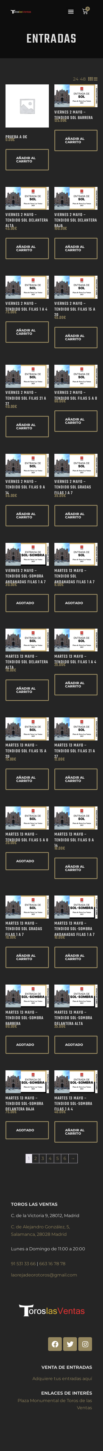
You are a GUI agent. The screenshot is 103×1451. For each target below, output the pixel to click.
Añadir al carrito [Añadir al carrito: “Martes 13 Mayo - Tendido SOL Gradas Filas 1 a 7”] (25, 957)
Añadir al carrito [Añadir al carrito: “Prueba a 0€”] (25, 159)
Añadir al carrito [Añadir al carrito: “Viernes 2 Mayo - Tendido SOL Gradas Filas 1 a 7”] (74, 515)
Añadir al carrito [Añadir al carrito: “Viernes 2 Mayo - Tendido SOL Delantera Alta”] (25, 248)
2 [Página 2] (35, 1158)
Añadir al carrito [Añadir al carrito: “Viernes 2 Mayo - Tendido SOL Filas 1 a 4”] (25, 332)
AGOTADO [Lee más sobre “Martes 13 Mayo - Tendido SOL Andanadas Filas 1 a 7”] (74, 603)
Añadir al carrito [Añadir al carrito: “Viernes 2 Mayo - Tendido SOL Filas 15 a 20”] (74, 337)
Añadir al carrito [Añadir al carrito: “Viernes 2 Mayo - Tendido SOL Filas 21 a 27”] (25, 426)
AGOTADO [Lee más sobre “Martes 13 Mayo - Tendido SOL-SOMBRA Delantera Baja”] (25, 1130)
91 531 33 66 (24, 1263)
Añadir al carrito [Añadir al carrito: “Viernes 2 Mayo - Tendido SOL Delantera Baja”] (74, 248)
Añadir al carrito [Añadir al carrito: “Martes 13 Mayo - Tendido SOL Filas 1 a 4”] (74, 684)
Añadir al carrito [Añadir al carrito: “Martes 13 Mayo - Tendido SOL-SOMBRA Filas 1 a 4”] (74, 1131)
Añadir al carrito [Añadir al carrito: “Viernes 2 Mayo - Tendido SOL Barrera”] (74, 140)
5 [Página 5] (57, 1158)
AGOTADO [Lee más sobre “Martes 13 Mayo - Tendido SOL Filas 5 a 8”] (25, 861)
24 (76, 79)
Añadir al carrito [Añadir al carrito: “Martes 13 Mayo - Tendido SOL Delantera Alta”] (25, 690)
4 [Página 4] (50, 1158)
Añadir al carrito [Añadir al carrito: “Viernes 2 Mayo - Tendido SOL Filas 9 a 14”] (25, 515)
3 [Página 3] (42, 1158)
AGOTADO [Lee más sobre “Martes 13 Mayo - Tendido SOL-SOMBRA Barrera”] (25, 1045)
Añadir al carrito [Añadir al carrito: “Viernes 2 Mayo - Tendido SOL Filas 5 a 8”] (74, 421)
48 (83, 79)
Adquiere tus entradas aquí (62, 1378)
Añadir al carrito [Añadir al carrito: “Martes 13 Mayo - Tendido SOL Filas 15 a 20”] (25, 779)
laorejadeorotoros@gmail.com (44, 1275)
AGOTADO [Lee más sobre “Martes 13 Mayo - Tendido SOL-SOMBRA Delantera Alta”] (74, 1045)
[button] (70, 11)
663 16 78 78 (52, 1263)
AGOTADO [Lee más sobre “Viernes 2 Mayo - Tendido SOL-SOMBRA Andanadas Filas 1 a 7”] (25, 603)
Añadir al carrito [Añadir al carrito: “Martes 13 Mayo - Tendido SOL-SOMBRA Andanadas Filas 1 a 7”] (74, 957)
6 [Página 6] (64, 1158)
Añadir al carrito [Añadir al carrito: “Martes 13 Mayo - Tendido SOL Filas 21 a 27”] (74, 779)
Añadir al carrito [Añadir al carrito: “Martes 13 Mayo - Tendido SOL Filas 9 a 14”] (74, 868)
